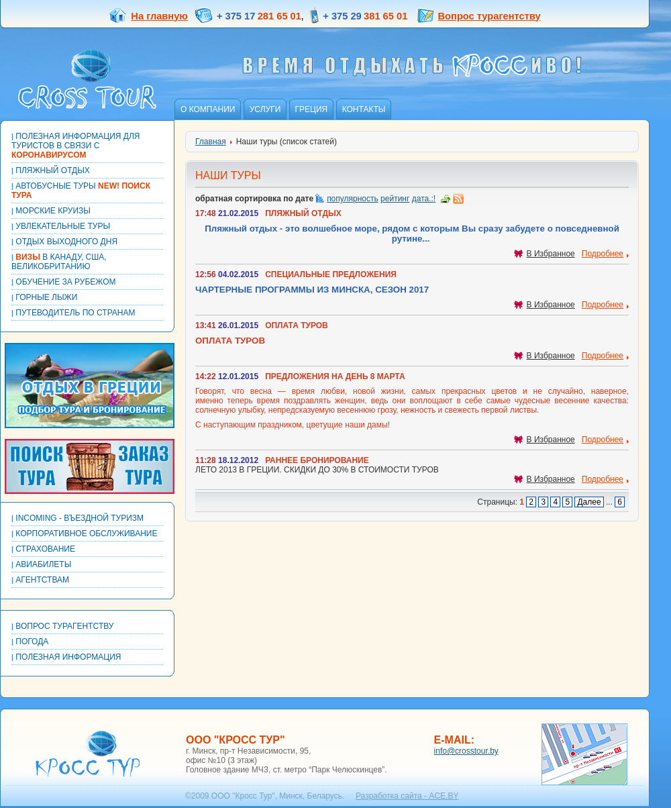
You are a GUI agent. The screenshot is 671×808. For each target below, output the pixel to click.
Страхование (43, 549)
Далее (589, 502)
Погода (29, 641)
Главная (210, 141)
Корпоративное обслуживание (84, 533)
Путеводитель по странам (73, 312)
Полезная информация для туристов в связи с (75, 146)
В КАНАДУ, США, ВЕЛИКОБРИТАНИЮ (59, 261)
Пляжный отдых (50, 170)
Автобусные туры (80, 190)
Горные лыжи (44, 297)
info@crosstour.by (466, 751)
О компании (207, 109)
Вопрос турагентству (489, 16)
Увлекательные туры (60, 226)
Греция (311, 109)
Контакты (364, 109)
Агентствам (40, 580)
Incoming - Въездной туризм (77, 518)
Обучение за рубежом (63, 282)
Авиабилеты (41, 564)
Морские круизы (51, 210)
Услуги (265, 109)
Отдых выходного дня (64, 241)
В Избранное (544, 253)
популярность (352, 198)
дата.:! (423, 198)
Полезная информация (66, 657)
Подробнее (602, 253)
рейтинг (394, 198)
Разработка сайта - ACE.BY (407, 796)
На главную (148, 16)
